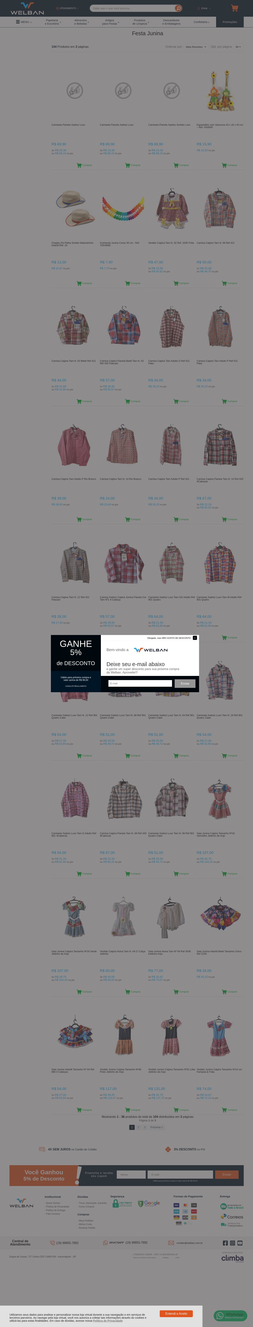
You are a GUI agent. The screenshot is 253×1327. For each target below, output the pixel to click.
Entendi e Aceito (176, 1313)
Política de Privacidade (108, 1320)
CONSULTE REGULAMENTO (75, 686)
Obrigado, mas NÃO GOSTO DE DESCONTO (169, 638)
